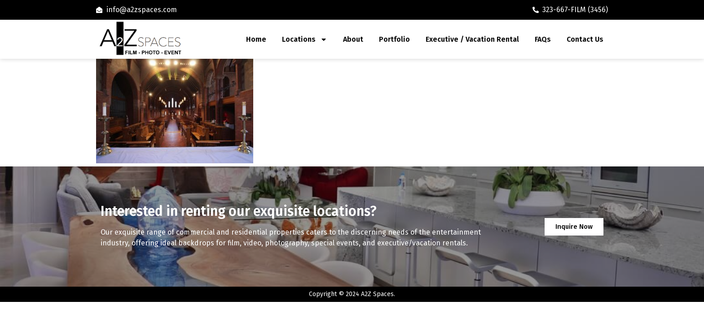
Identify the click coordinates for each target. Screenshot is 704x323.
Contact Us (585, 39)
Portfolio (394, 39)
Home (256, 39)
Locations (304, 39)
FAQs (543, 39)
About (353, 39)
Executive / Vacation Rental (472, 39)
